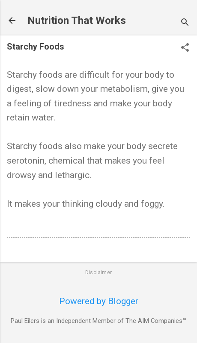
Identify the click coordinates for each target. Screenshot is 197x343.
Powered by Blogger (98, 301)
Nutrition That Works (76, 20)
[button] (185, 48)
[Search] (185, 23)
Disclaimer (98, 273)
